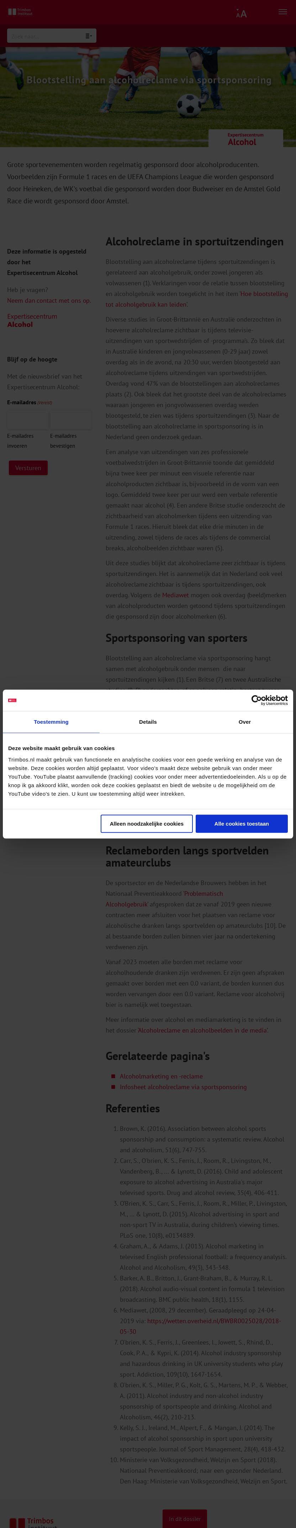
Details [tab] (148, 722)
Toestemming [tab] (51, 722)
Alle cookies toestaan (242, 824)
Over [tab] (245, 722)
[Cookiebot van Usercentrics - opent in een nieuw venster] (257, 700)
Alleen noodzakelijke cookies (147, 824)
